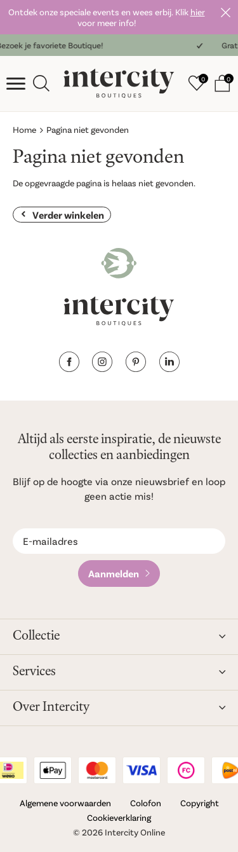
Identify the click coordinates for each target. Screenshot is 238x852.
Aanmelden (113, 573)
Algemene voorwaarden (65, 802)
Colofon (145, 802)
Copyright (199, 802)
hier (197, 11)
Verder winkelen (68, 215)
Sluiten (225, 12)
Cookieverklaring (119, 817)
